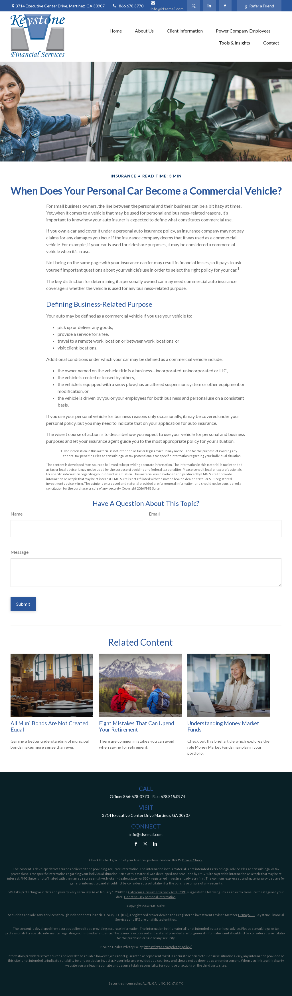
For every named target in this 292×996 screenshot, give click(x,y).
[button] (115, 31)
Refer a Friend (259, 5)
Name (17, 513)
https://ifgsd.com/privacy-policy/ (168, 947)
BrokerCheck (192, 860)
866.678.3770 (127, 5)
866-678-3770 (136, 796)
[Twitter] (193, 5)
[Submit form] (23, 604)
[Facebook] (225, 5)
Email (154, 513)
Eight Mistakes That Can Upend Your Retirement (136, 726)
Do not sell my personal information (150, 897)
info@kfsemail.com (146, 834)
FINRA (242, 915)
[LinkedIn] (209, 5)
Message (20, 552)
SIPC (251, 915)
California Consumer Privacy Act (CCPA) (157, 892)
